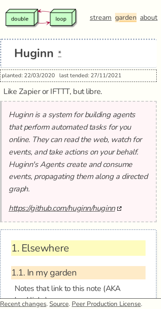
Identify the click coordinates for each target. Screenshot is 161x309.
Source (59, 304)
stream (101, 17)
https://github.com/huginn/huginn (62, 208)
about (149, 17)
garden (126, 17)
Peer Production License (106, 304)
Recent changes (23, 304)
